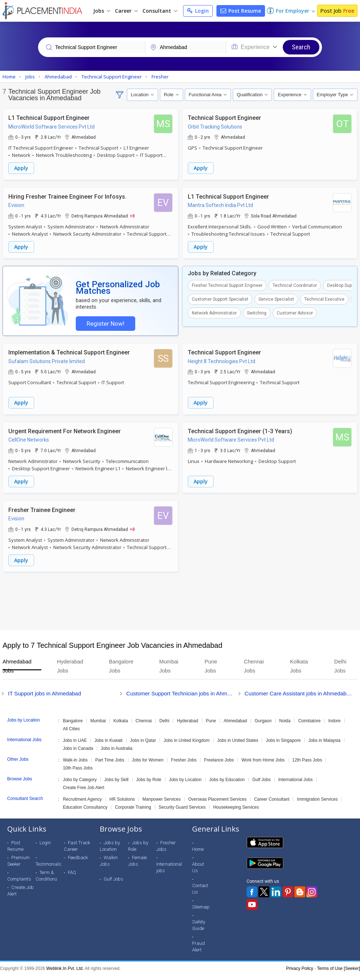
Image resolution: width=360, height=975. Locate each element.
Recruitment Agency (82, 799)
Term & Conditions (46, 875)
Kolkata (120, 720)
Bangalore (73, 720)
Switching (256, 312)
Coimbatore (309, 720)
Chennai (144, 720)
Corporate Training (133, 807)
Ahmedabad (235, 720)
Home (198, 849)
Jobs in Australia (116, 748)
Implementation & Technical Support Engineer (69, 352)
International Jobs (295, 779)
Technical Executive (324, 298)
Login (198, 10)
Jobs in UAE (75, 740)
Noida (284, 720)
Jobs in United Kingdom (187, 740)
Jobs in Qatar (143, 740)
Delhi (164, 720)
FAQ (72, 872)
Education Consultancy (85, 807)
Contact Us (200, 888)
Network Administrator (214, 312)
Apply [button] (21, 167)
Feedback (78, 857)
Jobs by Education (227, 779)
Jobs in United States (237, 740)
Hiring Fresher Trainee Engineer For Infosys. (67, 196)
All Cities (71, 728)
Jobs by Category (79, 779)
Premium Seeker (18, 860)
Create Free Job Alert (83, 787)
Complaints (19, 878)
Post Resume (240, 10)
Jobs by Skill (116, 779)
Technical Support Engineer (224, 117)
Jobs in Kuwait (108, 740)
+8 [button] (132, 215)
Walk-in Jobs (75, 759)
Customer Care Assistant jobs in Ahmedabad (298, 693)
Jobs (101, 10)
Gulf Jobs (261, 779)
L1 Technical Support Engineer (49, 117)
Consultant (159, 10)
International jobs (169, 867)
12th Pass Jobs (307, 759)
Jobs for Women (148, 759)
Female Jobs (137, 860)
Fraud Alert (198, 946)
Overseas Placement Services (217, 799)
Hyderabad (187, 720)
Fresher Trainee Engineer (41, 509)
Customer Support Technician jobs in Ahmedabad (179, 693)
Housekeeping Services (236, 807)
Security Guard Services (182, 807)
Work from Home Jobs (263, 759)
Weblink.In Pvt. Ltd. (65, 968)
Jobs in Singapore (283, 740)
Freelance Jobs (219, 759)
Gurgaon (263, 720)
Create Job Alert (20, 890)
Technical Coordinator (295, 285)
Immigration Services (317, 799)
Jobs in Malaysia (324, 740)
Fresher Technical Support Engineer (227, 285)
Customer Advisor (295, 312)
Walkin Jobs (109, 860)
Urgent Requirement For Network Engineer (64, 431)
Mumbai (98, 720)
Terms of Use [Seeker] (338, 968)
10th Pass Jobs (77, 767)
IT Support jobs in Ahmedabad (44, 693)
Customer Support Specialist (220, 298)
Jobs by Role (148, 779)
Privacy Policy (299, 968)
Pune (211, 720)
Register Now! (105, 323)
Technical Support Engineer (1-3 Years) (240, 431)
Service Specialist (276, 298)
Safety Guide (198, 925)
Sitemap (201, 906)
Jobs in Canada (78, 748)
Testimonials (48, 863)
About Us (198, 867)
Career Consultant (271, 799)
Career (126, 10)
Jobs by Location (185, 779)
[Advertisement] (180, 600)
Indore (334, 720)
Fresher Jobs (183, 759)
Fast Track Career (77, 846)
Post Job (337, 10)
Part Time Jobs (109, 759)
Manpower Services (161, 799)
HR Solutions (122, 799)
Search (301, 47)
